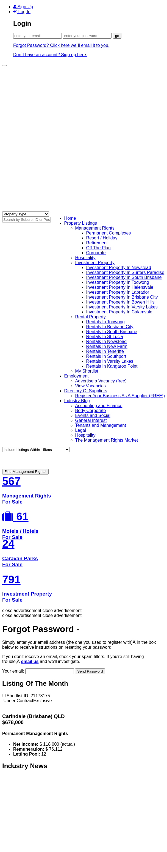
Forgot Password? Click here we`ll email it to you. (61, 45)
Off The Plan (98, 247)
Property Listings (80, 223)
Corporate (96, 252)
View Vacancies (90, 386)
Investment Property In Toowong (117, 282)
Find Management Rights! (25, 472)
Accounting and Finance (99, 405)
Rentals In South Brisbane (111, 331)
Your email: (38, 671)
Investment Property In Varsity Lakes (122, 307)
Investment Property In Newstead (118, 267)
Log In (21, 11)
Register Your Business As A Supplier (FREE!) (120, 395)
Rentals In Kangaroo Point (112, 366)
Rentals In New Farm (106, 346)
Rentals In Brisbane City (109, 326)
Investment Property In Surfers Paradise (125, 272)
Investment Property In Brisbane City (122, 297)
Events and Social (92, 415)
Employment (76, 376)
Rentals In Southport (106, 356)
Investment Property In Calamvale (119, 312)
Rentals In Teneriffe (105, 351)
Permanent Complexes (108, 233)
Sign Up (23, 6)
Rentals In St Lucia (104, 336)
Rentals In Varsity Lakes (109, 361)
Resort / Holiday (102, 238)
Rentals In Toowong (105, 321)
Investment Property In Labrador (117, 292)
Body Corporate (90, 410)
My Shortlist (86, 371)
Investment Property (95, 262)
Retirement (97, 243)
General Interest (91, 420)
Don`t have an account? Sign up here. (50, 54)
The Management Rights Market (106, 440)
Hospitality (85, 257)
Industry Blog (77, 400)
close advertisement (21, 610)
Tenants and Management (100, 425)
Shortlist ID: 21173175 (26, 695)
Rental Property (90, 317)
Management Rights (95, 228)
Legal (80, 430)
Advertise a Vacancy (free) (101, 381)
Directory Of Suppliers (85, 390)
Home (70, 218)
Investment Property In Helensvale (120, 287)
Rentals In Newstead (106, 341)
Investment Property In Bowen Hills (120, 302)
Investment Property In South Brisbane (124, 277)
